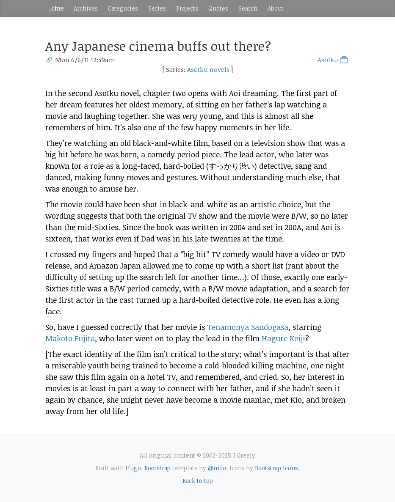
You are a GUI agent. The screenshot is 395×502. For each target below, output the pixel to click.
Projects (187, 8)
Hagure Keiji (283, 338)
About (276, 8)
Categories (123, 8)
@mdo (217, 468)
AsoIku (334, 59)
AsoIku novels (208, 69)
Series (157, 8)
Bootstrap (157, 468)
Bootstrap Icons (276, 468)
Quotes (218, 8)
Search (247, 8)
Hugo (133, 468)
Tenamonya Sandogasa (247, 327)
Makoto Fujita (70, 338)
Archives (86, 8)
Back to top (197, 481)
